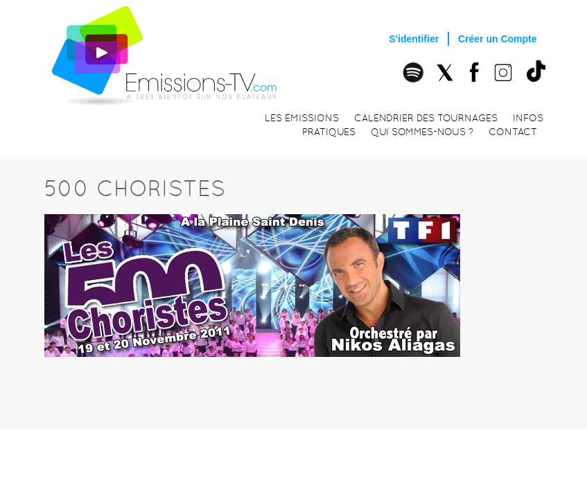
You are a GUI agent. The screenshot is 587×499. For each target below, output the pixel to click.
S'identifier (414, 38)
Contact (513, 131)
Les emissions (302, 117)
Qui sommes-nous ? (422, 131)
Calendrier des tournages (426, 117)
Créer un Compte (497, 38)
